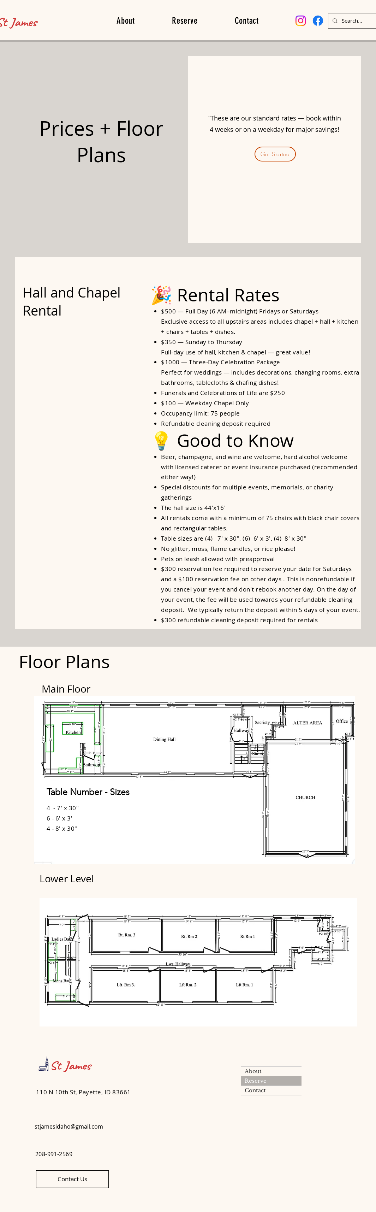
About (253, 1071)
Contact (255, 1090)
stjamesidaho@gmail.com (69, 1126)
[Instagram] (301, 21)
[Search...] (359, 20)
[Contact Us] (72, 1179)
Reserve (256, 1080)
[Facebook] (318, 21)
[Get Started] (275, 154)
